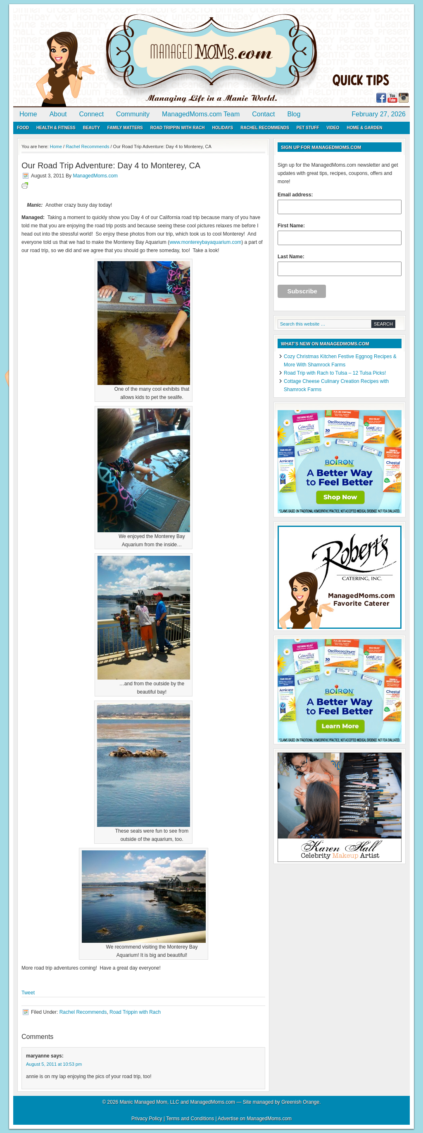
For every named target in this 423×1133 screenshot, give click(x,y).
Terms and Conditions (190, 1118)
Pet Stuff (308, 127)
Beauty (91, 127)
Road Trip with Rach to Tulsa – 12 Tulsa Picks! (335, 373)
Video (332, 127)
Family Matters (125, 127)
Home (28, 114)
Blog (293, 114)
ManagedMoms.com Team (201, 114)
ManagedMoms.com (108, 57)
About (58, 114)
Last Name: (340, 265)
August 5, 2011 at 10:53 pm (54, 1064)
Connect (91, 114)
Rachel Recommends (264, 127)
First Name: (340, 234)
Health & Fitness (56, 127)
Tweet (28, 993)
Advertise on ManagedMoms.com (255, 1118)
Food (23, 127)
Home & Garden (364, 127)
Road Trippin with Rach (177, 127)
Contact (263, 114)
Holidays (222, 127)
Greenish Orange (300, 1102)
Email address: (340, 203)
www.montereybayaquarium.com (205, 242)
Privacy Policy (146, 1118)
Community (133, 114)
